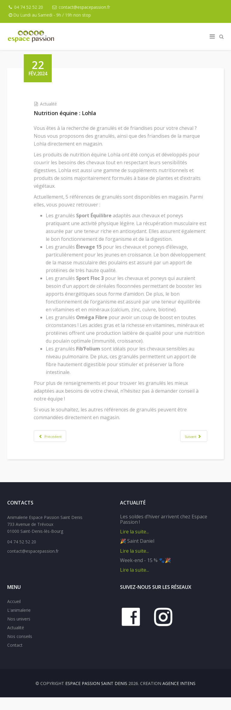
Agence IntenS (179, 696)
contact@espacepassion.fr (86, 7)
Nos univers (18, 631)
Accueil (14, 614)
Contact (15, 658)
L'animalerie (19, 623)
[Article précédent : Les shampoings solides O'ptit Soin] (54, 444)
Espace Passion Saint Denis (96, 696)
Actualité (53, 104)
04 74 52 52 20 (29, 7)
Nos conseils (19, 649)
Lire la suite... (134, 544)
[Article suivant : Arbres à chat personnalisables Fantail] (189, 444)
